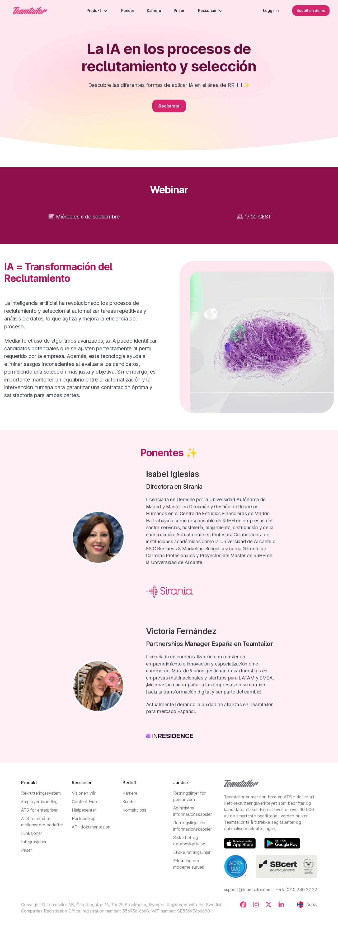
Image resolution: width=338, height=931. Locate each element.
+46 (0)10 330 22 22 (296, 889)
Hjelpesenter (84, 810)
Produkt (97, 10)
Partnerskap (84, 818)
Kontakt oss (134, 810)
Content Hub (84, 801)
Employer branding (39, 801)
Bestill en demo (311, 10)
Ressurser (210, 10)
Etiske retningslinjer (191, 852)
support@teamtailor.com (247, 889)
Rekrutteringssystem (41, 793)
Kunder (129, 801)
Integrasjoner (33, 841)
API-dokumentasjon (91, 827)
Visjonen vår (84, 793)
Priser (26, 850)
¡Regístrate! (169, 106)
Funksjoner (31, 833)
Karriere (130, 793)
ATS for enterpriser (39, 810)
